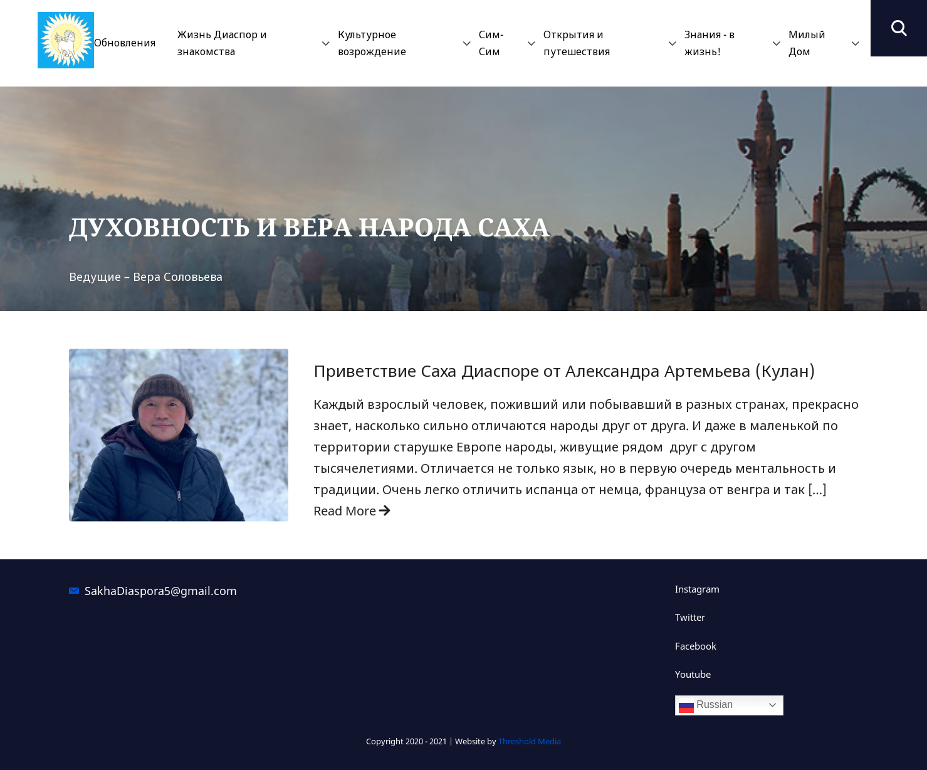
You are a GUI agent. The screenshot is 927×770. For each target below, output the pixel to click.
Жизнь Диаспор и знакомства (222, 43)
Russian (706, 705)
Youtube (693, 674)
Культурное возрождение (372, 43)
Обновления (124, 43)
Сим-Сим (491, 43)
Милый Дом (806, 43)
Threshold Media (529, 741)
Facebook (695, 646)
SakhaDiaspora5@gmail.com (161, 590)
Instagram (697, 589)
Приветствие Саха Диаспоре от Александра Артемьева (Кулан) (564, 371)
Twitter (690, 617)
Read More (351, 510)
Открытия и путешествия (576, 43)
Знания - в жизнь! (709, 43)
